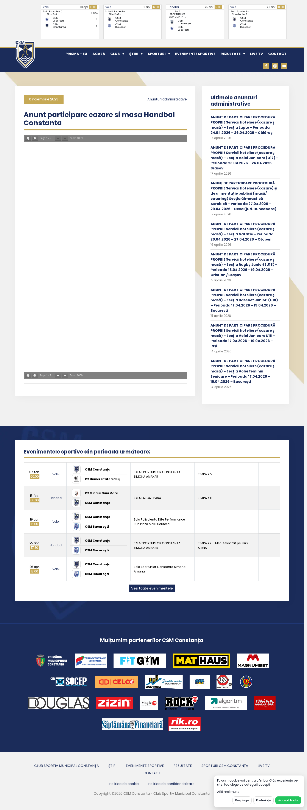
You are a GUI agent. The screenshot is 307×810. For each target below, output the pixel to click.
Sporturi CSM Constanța (224, 765)
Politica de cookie (124, 783)
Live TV (256, 53)
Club (115, 53)
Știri (133, 53)
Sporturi (157, 53)
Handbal (173, 7)
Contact (277, 53)
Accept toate (288, 800)
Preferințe (263, 800)
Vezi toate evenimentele (152, 588)
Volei (46, 7)
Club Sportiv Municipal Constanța (66, 765)
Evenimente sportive (195, 53)
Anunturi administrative (167, 99)
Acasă (98, 53)
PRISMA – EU (76, 53)
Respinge (242, 800)
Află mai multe (228, 792)
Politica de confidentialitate (171, 783)
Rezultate (231, 53)
